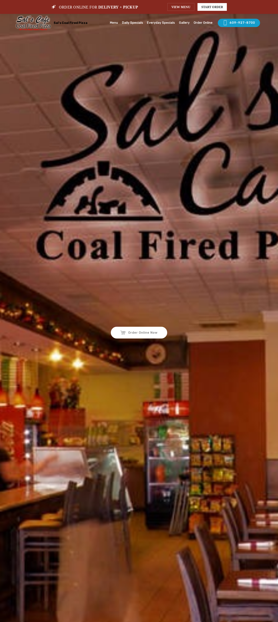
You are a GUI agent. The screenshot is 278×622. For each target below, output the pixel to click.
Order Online (203, 23)
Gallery (184, 23)
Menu (114, 23)
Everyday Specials (161, 23)
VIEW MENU (180, 7)
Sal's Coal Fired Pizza (70, 23)
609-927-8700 (239, 22)
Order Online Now (139, 332)
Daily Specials (132, 23)
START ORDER (212, 7)
